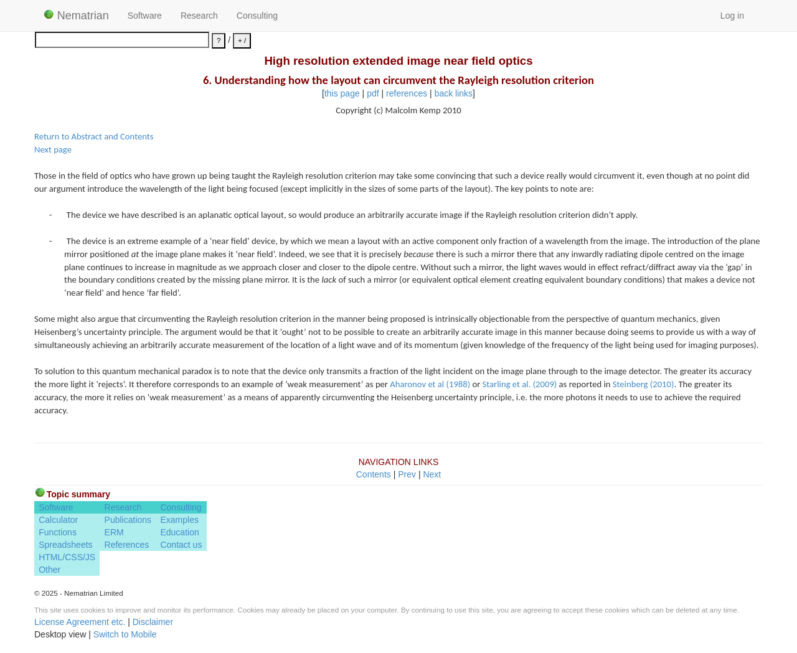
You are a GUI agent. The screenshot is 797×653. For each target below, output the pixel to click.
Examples (179, 520)
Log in (732, 16)
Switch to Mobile (125, 634)
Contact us (181, 545)
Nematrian (76, 15)
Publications (128, 520)
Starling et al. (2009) (520, 384)
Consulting (257, 16)
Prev (407, 474)
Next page (53, 149)
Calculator (58, 520)
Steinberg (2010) (643, 384)
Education (179, 532)
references (406, 93)
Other (49, 570)
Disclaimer (153, 622)
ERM (114, 532)
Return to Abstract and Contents (93, 136)
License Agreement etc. (79, 622)
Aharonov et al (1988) (430, 384)
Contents (373, 474)
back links (454, 93)
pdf (373, 93)
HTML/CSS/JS (67, 557)
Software (145, 16)
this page (342, 93)
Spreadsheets (65, 545)
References (127, 545)
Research (199, 16)
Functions (58, 532)
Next (432, 474)
